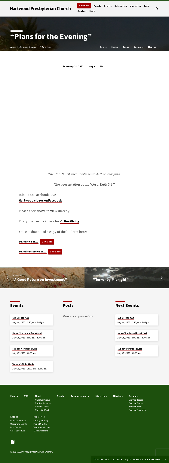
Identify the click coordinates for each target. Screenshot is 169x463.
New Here (84, 5)
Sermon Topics (136, 399)
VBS (26, 396)
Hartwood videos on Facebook (40, 200)
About (38, 396)
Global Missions (40, 430)
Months (153, 47)
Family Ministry (40, 420)
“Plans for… (45, 46)
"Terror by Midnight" (111, 279)
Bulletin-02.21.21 (28, 241)
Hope (33, 46)
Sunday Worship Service (24, 348)
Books (127, 47)
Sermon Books (135, 406)
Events (108, 6)
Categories (120, 6)
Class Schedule (17, 430)
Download (47, 241)
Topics (104, 47)
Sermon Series (136, 403)
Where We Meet (42, 410)
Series (116, 47)
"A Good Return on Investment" (39, 279)
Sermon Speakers (137, 410)
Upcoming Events (18, 423)
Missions (118, 396)
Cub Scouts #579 (20, 317)
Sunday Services (43, 403)
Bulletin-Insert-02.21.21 (33, 252)
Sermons (24, 46)
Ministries (135, 6)
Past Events (15, 427)
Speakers (140, 47)
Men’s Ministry (40, 423)
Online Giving (69, 221)
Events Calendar (18, 420)
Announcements (80, 396)
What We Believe (42, 399)
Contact (82, 11)
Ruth (103, 66)
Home (13, 46)
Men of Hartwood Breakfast (27, 333)
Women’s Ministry (41, 427)
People (97, 6)
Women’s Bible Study (23, 364)
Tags (146, 6)
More (92, 11)
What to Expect (42, 406)
